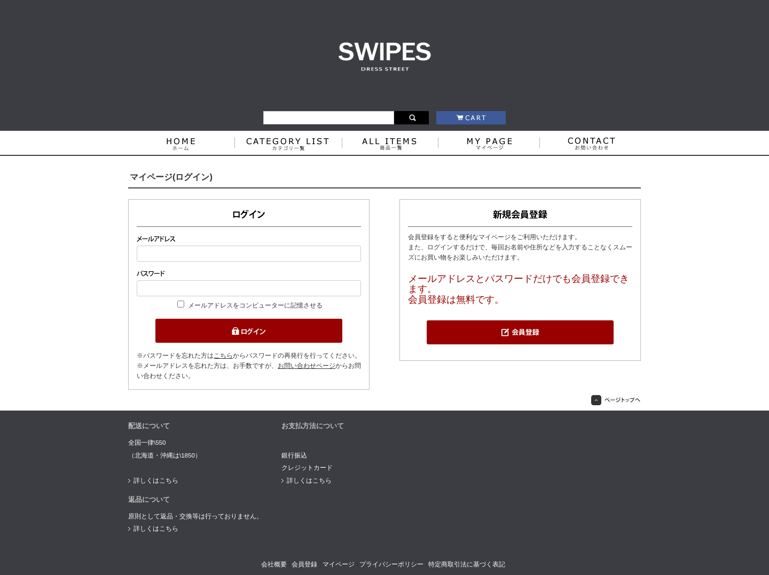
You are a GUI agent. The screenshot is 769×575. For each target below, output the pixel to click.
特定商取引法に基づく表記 (466, 564)
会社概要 (274, 564)
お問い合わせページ (306, 365)
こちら (223, 355)
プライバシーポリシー (391, 564)
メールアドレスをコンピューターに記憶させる (255, 305)
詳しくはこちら (156, 480)
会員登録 (304, 564)
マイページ (339, 564)
